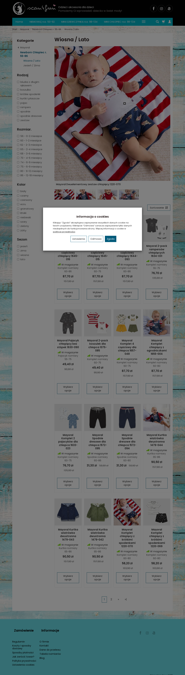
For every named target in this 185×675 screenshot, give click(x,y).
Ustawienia (78, 239)
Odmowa (95, 239)
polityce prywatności (64, 231)
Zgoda (111, 239)
